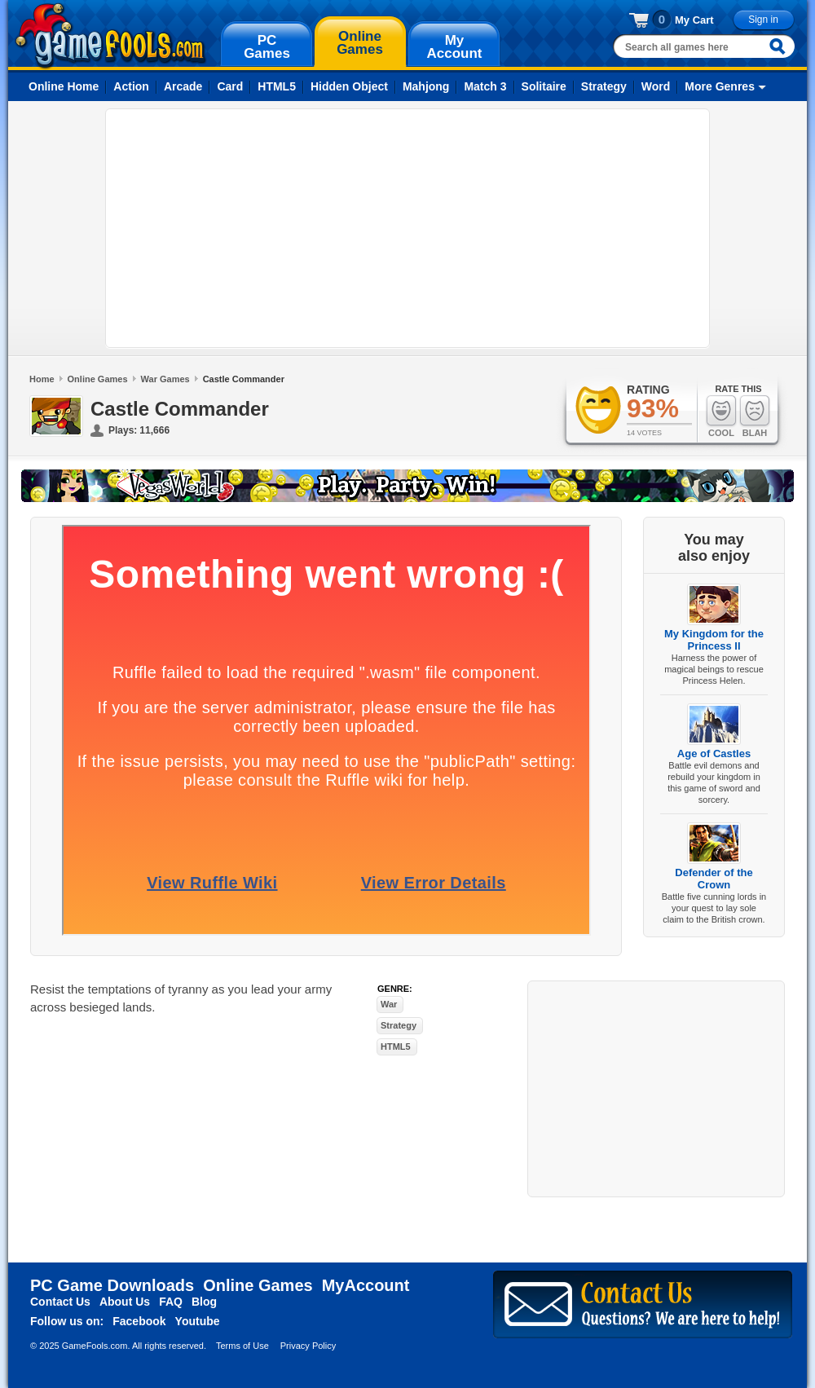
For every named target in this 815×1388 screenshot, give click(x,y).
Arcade (183, 86)
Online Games (98, 379)
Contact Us (60, 1301)
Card (230, 86)
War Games (165, 379)
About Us (124, 1301)
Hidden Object (349, 86)
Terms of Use (242, 1346)
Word (656, 86)
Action (131, 86)
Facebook (138, 1321)
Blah (754, 416)
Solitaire (544, 86)
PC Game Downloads (112, 1285)
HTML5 (277, 86)
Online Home (64, 86)
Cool (721, 416)
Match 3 (485, 86)
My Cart (694, 20)
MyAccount (366, 1285)
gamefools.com (110, 36)
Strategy (604, 86)
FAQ (171, 1301)
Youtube (197, 1321)
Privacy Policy (308, 1346)
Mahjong (426, 86)
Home (42, 379)
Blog (204, 1301)
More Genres (720, 86)
